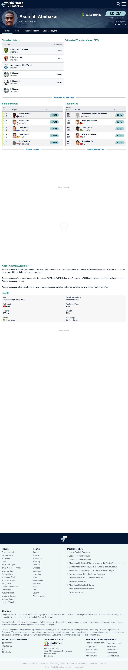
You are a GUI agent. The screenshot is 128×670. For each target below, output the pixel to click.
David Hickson (25, 114)
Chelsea (36, 565)
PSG (35, 590)
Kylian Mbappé (8, 593)
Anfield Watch (91, 656)
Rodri (4, 562)
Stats (17, 31)
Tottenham (37, 558)
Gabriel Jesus (7, 555)
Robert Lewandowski (10, 587)
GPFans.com (112, 646)
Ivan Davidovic (25, 141)
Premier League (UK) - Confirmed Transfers (87, 574)
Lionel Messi (7, 590)
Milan (35, 577)
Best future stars (76, 592)
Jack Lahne (87, 127)
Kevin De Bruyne (8, 565)
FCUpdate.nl (91, 646)
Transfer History (31, 31)
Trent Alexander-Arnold (12, 568)
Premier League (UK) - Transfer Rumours (86, 578)
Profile (7, 31)
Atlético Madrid (39, 596)
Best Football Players (77, 581)
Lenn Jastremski (89, 121)
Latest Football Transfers (79, 552)
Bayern (36, 593)
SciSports (51, 625)
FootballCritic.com (114, 643)
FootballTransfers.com (95, 643)
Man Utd (36, 555)
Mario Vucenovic (89, 134)
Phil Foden (6, 558)
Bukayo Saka (7, 574)
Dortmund (37, 571)
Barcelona (37, 583)
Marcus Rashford (9, 580)
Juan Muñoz (24, 134)
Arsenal (36, 552)
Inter (35, 587)
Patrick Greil (24, 121)
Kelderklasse (112, 653)
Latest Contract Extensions (80, 559)
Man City (36, 562)
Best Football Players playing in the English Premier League (93, 567)
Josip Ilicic (23, 127)
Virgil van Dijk (7, 571)
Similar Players (50, 31)
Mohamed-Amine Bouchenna (94, 114)
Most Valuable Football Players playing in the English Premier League (97, 563)
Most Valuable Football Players (81, 585)
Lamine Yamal (8, 602)
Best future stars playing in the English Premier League (91, 570)
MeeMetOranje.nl (114, 656)
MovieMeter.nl (92, 650)
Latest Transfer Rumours (79, 556)
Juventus (37, 574)
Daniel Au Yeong (89, 141)
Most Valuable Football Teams (81, 589)
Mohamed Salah (8, 577)
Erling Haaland (8, 552)
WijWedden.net (92, 653)
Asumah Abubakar (38, 16)
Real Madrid (38, 580)
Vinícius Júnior (8, 599)
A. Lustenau (64, 269)
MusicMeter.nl (112, 650)
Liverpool (36, 568)
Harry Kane (6, 583)
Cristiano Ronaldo (9, 596)
